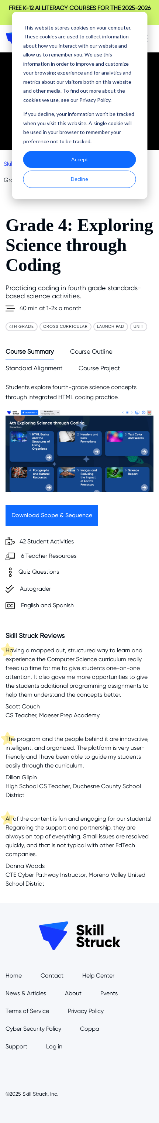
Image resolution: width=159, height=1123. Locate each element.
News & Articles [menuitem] (26, 993)
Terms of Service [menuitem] (27, 1010)
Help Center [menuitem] (98, 975)
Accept (79, 159)
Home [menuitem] (14, 975)
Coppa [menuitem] (89, 1028)
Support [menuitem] (16, 1046)
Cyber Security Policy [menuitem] (33, 1028)
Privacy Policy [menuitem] (86, 1010)
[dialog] (79, 105)
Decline (79, 179)
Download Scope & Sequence (51, 515)
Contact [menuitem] (52, 975)
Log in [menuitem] (54, 1046)
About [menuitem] (73, 993)
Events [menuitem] (109, 993)
